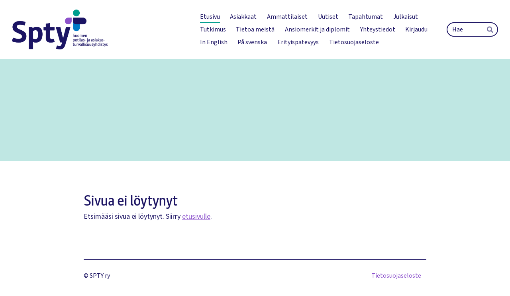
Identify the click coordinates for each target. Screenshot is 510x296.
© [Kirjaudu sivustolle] (87, 275)
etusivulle (196, 217)
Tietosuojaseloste (396, 275)
